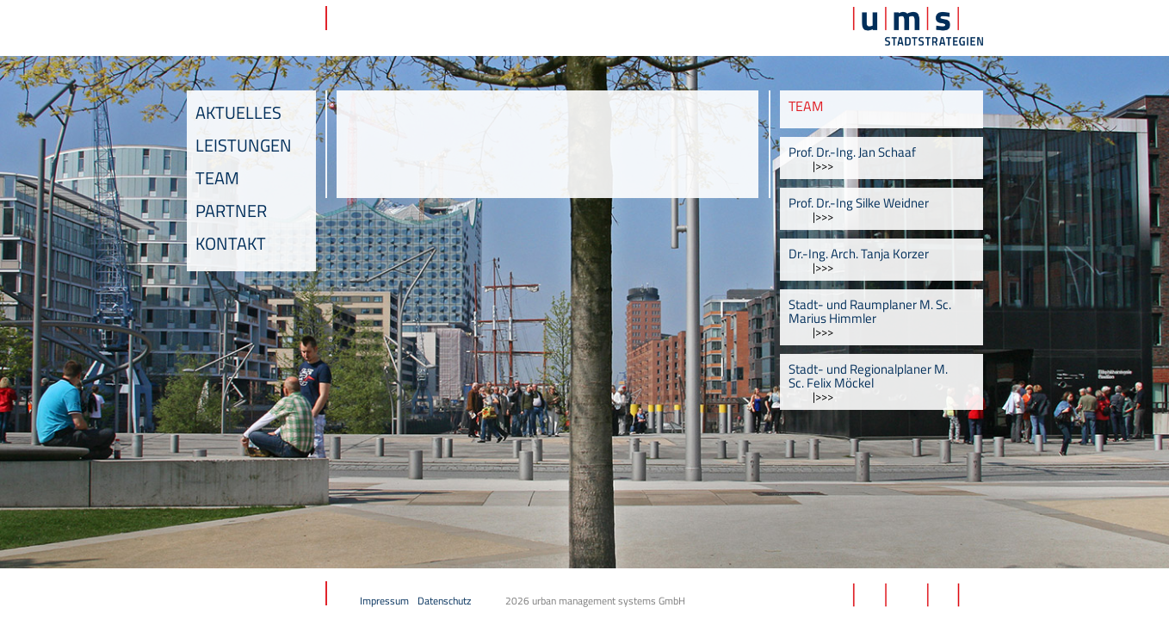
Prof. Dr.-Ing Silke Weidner (859, 203)
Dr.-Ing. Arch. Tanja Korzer (859, 254)
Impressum (384, 600)
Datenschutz (444, 600)
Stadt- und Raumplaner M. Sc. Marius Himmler (870, 311)
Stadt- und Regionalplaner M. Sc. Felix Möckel (868, 376)
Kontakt (230, 243)
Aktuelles (238, 112)
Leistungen (243, 145)
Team (217, 177)
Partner (231, 210)
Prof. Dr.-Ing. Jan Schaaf (852, 152)
